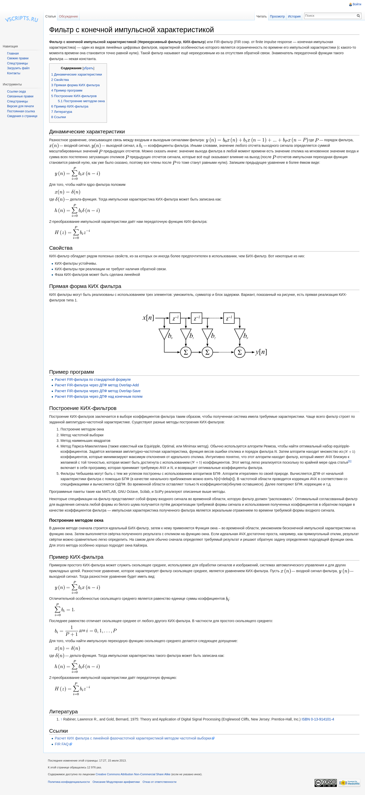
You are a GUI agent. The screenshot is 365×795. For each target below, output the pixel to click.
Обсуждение (69, 16)
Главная (13, 53)
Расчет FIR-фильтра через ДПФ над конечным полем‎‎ (100, 397)
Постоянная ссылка (21, 111)
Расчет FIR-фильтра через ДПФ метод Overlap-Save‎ (99, 391)
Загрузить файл (18, 68)
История (293, 16)
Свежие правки (17, 58)
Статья (51, 16)
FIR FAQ (63, 744)
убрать (90, 68)
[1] (351, 461)
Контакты (13, 73)
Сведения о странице (22, 116)
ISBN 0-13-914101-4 (319, 719)
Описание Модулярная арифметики (117, 783)
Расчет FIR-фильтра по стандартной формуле (95, 380)
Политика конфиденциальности (71, 783)
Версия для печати (20, 106)
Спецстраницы (17, 63)
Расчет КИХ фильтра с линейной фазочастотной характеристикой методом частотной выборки (135, 738)
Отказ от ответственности (161, 783)
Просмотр (276, 16)
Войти (356, 4)
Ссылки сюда (16, 91)
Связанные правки (20, 96)
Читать (261, 16)
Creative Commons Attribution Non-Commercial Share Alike (134, 775)
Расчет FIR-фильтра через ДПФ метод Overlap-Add (98, 386)
